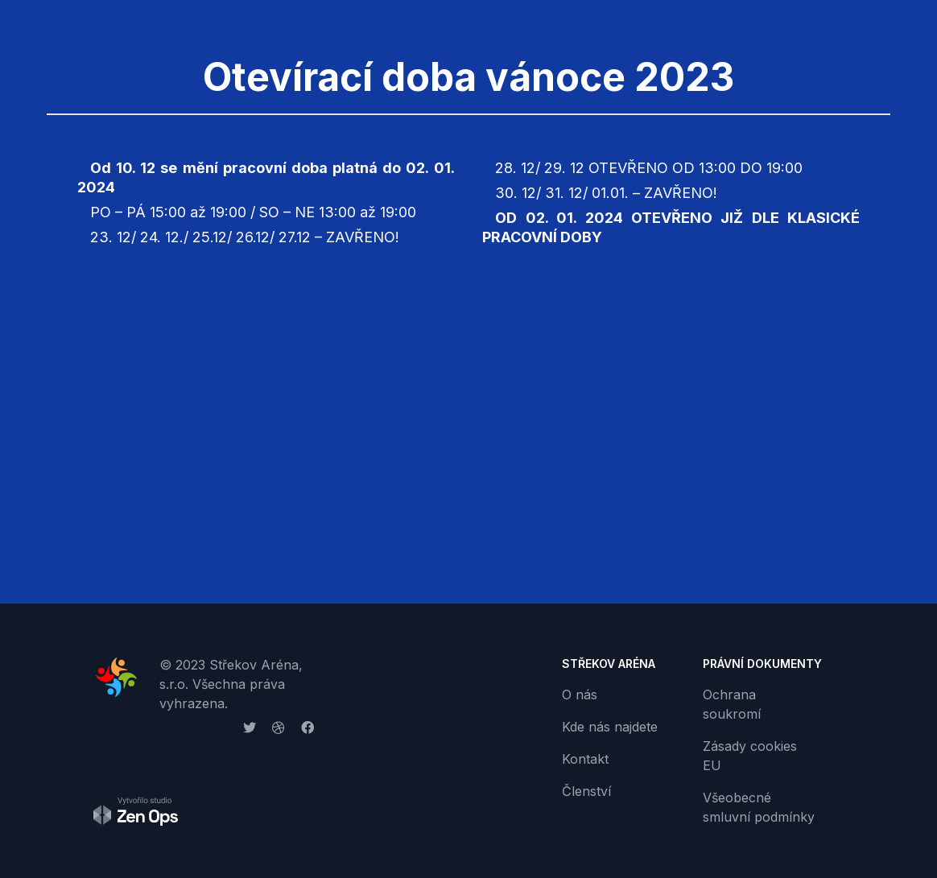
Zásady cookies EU (750, 755)
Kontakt (585, 759)
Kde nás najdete (610, 727)
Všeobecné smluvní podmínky (759, 807)
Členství (586, 791)
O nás (579, 694)
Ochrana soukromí (732, 704)
